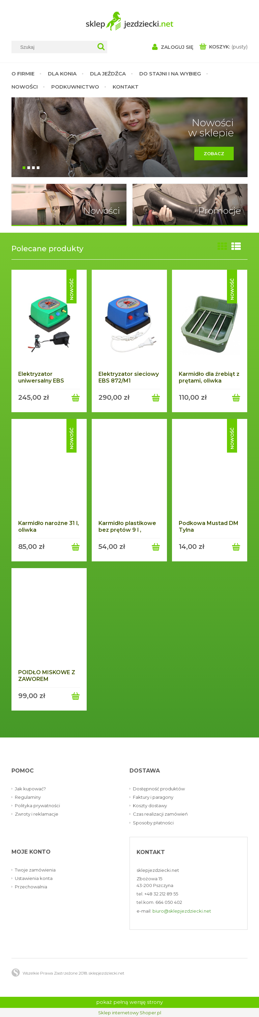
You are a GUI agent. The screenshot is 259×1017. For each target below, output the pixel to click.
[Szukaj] (101, 47)
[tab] (24, 167)
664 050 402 (168, 902)
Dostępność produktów (159, 788)
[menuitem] (26, 73)
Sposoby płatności (153, 822)
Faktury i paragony (153, 797)
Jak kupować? (30, 788)
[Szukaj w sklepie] (55, 47)
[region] (129, 137)
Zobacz (209, 155)
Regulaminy (28, 797)
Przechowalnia (31, 886)
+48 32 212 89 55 (161, 893)
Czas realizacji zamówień (160, 814)
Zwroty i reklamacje (36, 814)
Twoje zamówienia (35, 869)
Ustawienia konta (34, 878)
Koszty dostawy (150, 805)
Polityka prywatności (37, 805)
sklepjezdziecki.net (158, 870)
